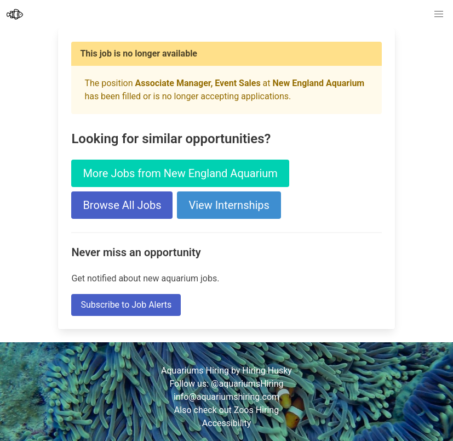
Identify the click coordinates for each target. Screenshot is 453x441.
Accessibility (226, 423)
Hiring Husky (267, 370)
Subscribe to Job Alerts (126, 304)
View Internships (228, 205)
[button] (439, 14)
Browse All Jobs (122, 205)
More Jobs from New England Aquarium (180, 173)
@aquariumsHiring (247, 383)
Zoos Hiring (256, 410)
